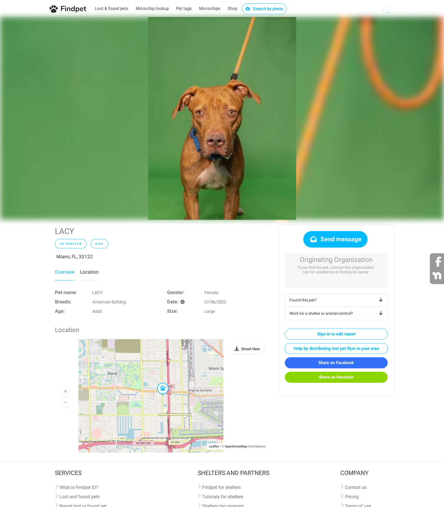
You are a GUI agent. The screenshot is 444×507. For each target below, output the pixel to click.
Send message (335, 239)
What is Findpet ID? (78, 487)
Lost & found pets (111, 8)
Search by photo (264, 8)
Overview (64, 272)
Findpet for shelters (221, 487)
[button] (159, 383)
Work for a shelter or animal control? (337, 313)
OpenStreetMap (236, 446)
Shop (232, 8)
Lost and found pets (79, 496)
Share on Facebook (336, 362)
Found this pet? (337, 300)
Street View (250, 349)
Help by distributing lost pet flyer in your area (336, 348)
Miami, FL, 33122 (74, 256)
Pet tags (184, 8)
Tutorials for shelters (222, 496)
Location (89, 272)
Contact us (355, 487)
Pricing (352, 496)
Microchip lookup (152, 8)
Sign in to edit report (336, 334)
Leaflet (214, 446)
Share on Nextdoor (336, 377)
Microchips (209, 8)
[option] (222, 118)
